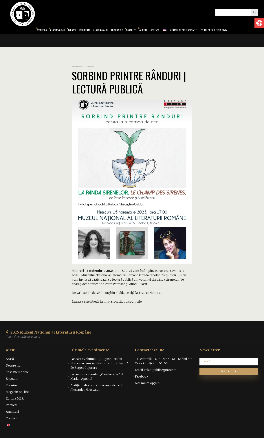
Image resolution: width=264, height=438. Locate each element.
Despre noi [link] (23, 31)
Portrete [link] (132, 31)
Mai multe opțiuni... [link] (148, 384)
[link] (259, 23)
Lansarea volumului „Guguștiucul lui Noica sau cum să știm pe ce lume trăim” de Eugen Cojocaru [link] (99, 364)
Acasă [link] (10, 360)
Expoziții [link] (60, 31)
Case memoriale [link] (42, 31)
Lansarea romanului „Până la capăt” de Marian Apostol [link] (97, 377)
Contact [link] (160, 31)
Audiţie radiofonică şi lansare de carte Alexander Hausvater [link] (97, 388)
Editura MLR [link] (115, 31)
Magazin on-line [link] (95, 31)
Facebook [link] (141, 377)
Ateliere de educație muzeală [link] (229, 31)
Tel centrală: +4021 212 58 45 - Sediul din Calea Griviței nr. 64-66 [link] (163, 362)
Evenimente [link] (75, 31)
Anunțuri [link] (146, 31)
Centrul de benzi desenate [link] (193, 31)
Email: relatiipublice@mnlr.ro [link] (155, 371)
